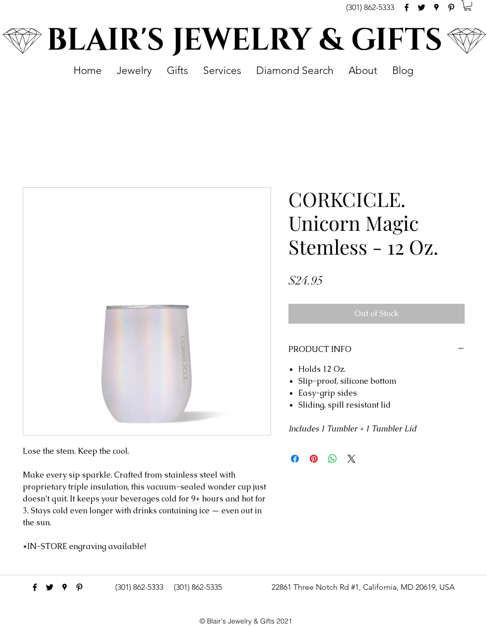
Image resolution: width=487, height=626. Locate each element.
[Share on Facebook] (295, 459)
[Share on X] (351, 459)
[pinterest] (451, 7)
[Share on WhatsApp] (333, 459)
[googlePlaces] (436, 7)
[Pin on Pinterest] (314, 459)
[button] (467, 5)
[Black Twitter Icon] (421, 7)
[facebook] (407, 7)
